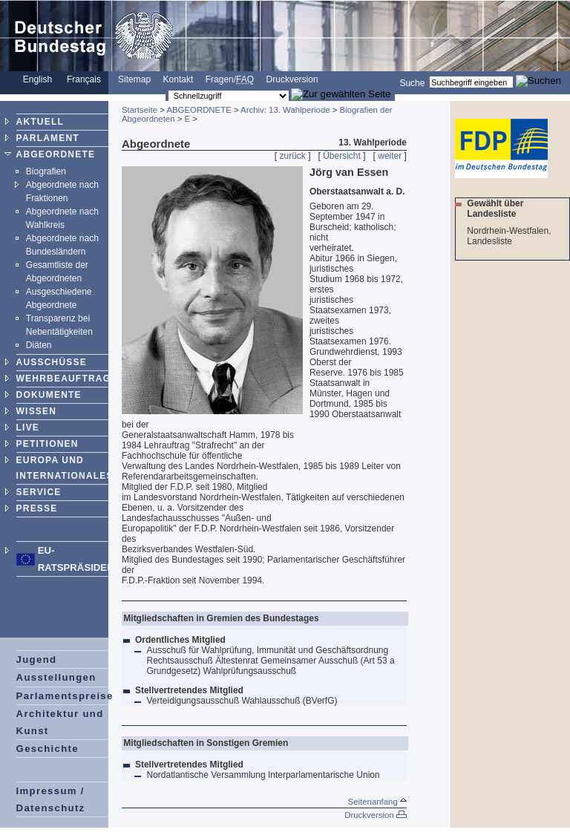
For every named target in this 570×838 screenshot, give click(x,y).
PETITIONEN (47, 444)
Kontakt (178, 79)
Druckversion (292, 79)
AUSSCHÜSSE (51, 362)
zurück (293, 156)
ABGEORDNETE (56, 154)
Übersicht (342, 156)
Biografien (46, 171)
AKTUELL (40, 122)
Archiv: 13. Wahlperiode (285, 109)
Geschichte (47, 748)
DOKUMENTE (49, 395)
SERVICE (39, 492)
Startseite (139, 109)
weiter (390, 156)
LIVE (27, 427)
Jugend (36, 659)
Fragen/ (230, 79)
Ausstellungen (56, 677)
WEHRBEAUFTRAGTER (73, 378)
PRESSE (37, 508)
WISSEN (36, 411)
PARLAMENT (47, 138)
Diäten (39, 345)
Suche (412, 82)
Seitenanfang (377, 801)
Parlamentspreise (65, 695)
